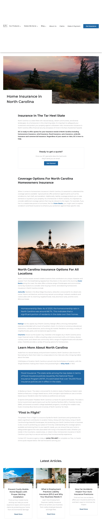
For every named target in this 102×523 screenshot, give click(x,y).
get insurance (91, 26)
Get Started (51, 163)
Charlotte (21, 335)
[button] (15, 26)
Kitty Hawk (65, 364)
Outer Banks (58, 203)
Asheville (21, 292)
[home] (5, 26)
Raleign (21, 324)
